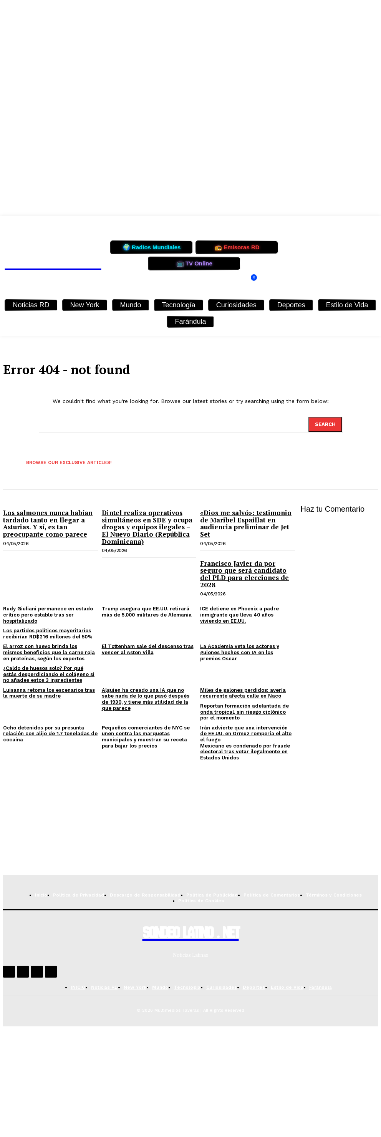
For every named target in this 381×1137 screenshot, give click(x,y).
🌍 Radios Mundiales (152, 247)
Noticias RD (31, 305)
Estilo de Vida (347, 305)
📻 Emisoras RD (237, 247)
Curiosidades (236, 305)
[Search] (325, 424)
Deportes (291, 305)
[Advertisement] (191, 821)
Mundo (130, 305)
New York (84, 305)
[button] (268, 283)
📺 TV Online (194, 263)
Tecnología (178, 305)
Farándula (190, 321)
